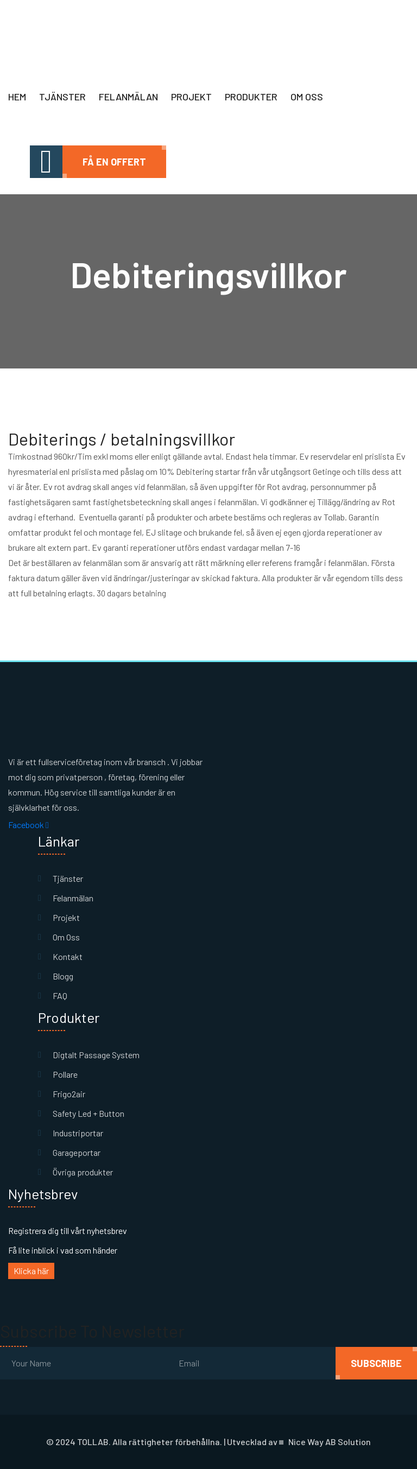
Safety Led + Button (88, 1113)
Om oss (306, 97)
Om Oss (66, 937)
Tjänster (62, 97)
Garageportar (76, 1152)
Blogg (63, 976)
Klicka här (31, 1270)
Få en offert (114, 161)
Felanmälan (128, 97)
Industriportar (78, 1133)
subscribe (376, 1363)
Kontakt (68, 956)
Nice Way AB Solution (329, 1442)
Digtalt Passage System (96, 1055)
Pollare (65, 1074)
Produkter (251, 97)
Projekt (191, 97)
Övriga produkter (83, 1172)
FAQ (60, 995)
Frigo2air (69, 1094)
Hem (17, 97)
